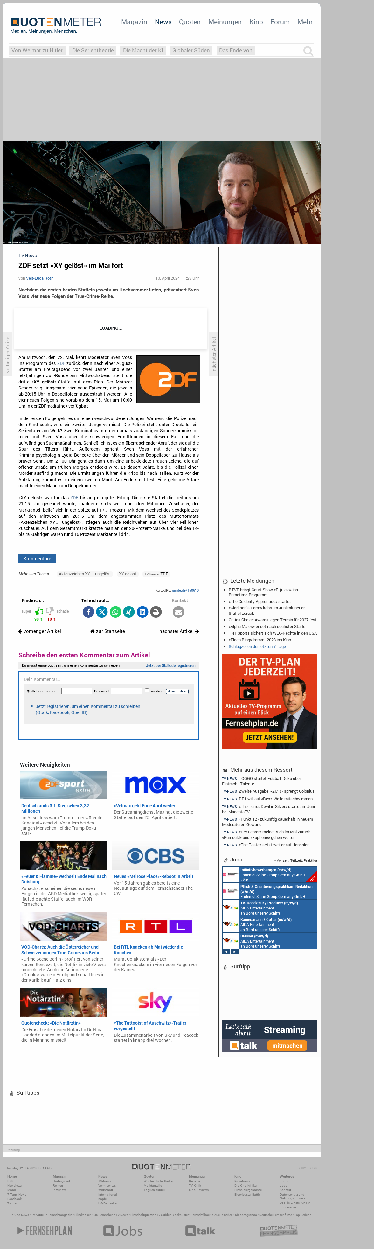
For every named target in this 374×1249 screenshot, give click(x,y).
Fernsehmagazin (60, 1215)
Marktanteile (153, 1185)
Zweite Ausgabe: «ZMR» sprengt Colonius (268, 791)
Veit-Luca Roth (39, 278)
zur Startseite (107, 631)
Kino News (21, 1215)
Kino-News (242, 1181)
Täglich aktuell (154, 1190)
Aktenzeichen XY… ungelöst (85, 573)
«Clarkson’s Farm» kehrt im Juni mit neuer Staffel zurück (267, 610)
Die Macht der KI (143, 50)
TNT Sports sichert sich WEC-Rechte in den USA (273, 633)
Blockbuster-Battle (247, 1194)
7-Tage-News (16, 1194)
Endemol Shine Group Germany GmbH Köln (270, 874)
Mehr (305, 21)
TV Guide (163, 1215)
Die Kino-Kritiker (245, 1185)
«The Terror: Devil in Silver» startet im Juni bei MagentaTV (268, 809)
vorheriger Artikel (39, 631)
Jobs (283, 1185)
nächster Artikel (179, 631)
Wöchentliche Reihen (159, 1181)
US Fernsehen (104, 1215)
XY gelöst (127, 573)
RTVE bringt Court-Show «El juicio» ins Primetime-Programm (263, 592)
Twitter (12, 1203)
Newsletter (14, 1185)
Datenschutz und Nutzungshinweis (292, 1196)
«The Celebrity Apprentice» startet (260, 601)
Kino (256, 21)
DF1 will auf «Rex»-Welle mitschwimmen (267, 799)
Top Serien (301, 1215)
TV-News (104, 1181)
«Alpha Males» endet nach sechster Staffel (267, 626)
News (163, 21)
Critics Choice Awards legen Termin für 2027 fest (273, 619)
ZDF (61, 363)
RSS (10, 1181)
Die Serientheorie (93, 50)
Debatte (194, 1181)
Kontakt (285, 1190)
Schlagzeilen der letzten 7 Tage (257, 646)
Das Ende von (236, 50)
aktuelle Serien (222, 1215)
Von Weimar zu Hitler (37, 50)
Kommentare (37, 558)
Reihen (58, 1185)
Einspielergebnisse (248, 1190)
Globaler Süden (191, 50)
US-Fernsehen (108, 1203)
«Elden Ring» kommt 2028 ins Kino (260, 639)
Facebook (14, 1199)
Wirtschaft (105, 1190)
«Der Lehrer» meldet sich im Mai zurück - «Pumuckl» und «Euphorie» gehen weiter (267, 834)
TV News (122, 1215)
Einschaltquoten (142, 1215)
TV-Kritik (195, 1185)
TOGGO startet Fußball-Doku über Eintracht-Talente (261, 780)
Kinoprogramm (246, 1215)
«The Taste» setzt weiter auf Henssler (265, 844)
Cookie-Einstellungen (295, 1203)
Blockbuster (180, 1215)
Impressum (288, 1207)
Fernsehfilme (200, 1215)
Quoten (190, 21)
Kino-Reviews (199, 1190)
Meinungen (225, 21)
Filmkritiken (83, 1215)
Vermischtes (107, 1185)
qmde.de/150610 (185, 590)
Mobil (11, 1190)
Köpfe (102, 1199)
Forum (280, 21)
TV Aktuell (38, 1215)
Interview (59, 1190)
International (107, 1194)
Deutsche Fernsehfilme (275, 1215)
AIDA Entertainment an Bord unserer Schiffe (260, 908)
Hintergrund (61, 1181)
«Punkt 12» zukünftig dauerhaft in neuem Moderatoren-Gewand (267, 822)
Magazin (134, 21)
